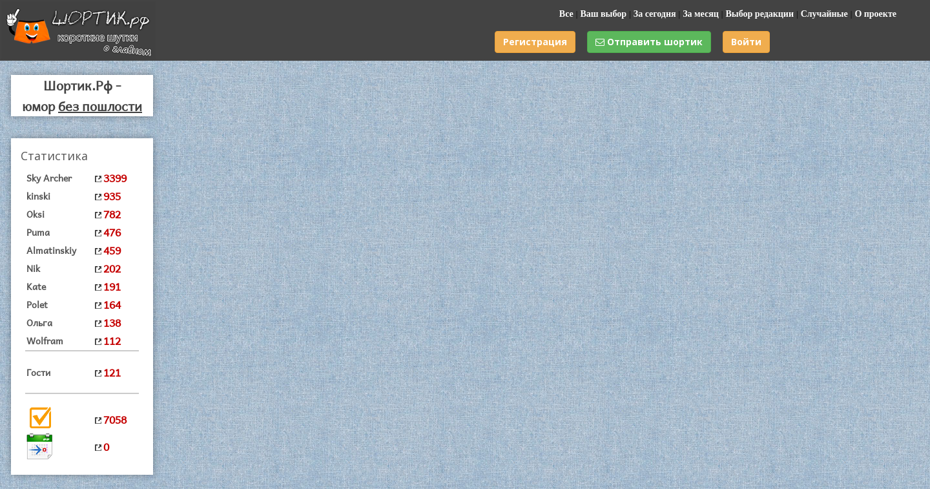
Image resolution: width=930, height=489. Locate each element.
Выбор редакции (759, 14)
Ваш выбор (603, 14)
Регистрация (535, 42)
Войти (746, 42)
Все (566, 14)
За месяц (701, 14)
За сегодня (655, 14)
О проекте (875, 14)
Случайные (824, 14)
